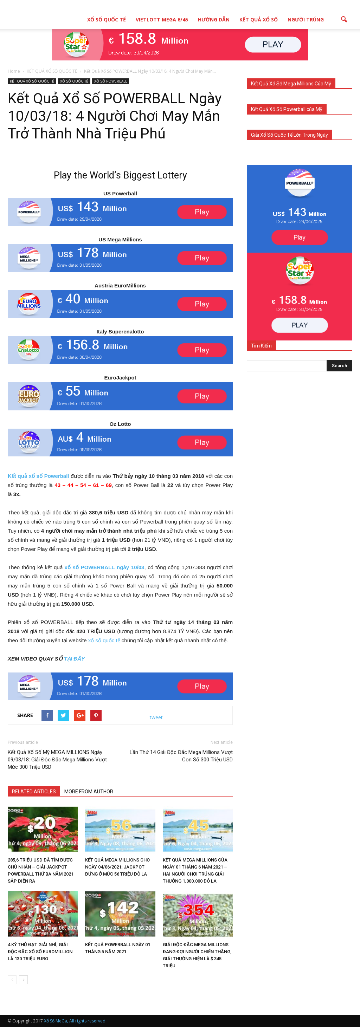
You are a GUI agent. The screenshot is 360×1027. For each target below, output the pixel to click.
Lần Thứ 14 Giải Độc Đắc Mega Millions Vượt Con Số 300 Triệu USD (181, 756)
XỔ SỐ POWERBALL (110, 81)
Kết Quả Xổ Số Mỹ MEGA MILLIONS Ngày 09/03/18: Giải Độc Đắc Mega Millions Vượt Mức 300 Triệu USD (57, 759)
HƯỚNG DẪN (214, 19)
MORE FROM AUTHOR (88, 791)
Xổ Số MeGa (55, 1021)
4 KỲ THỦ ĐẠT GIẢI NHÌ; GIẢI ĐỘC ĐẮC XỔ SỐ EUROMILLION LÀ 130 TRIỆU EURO (40, 951)
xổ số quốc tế (104, 640)
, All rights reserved (86, 1021)
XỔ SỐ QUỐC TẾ (106, 19)
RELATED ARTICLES (34, 791)
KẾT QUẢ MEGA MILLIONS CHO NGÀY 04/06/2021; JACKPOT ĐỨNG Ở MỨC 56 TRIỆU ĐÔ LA (117, 867)
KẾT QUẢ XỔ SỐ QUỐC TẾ (32, 81)
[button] (343, 19)
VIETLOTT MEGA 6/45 (162, 19)
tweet (156, 717)
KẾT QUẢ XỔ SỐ (258, 19)
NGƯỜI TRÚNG (306, 19)
